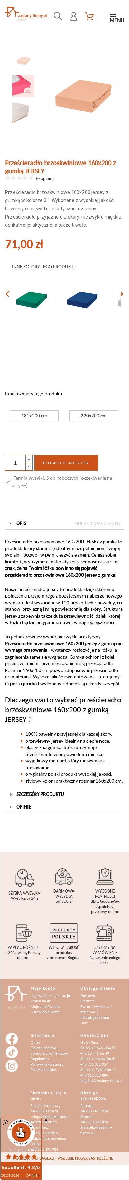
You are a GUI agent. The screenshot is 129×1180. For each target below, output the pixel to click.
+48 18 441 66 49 (94, 1053)
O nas (35, 1042)
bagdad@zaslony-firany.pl (101, 1080)
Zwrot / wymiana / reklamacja (96, 1009)
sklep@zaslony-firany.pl (50, 1116)
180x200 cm (34, 415)
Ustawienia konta (45, 1011)
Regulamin (40, 1058)
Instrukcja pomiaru (95, 1017)
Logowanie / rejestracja (50, 995)
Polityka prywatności (47, 1064)
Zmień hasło (41, 1000)
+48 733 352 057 (94, 1064)
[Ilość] (15, 463)
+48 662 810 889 (94, 1075)
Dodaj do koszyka (66, 462)
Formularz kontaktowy (49, 1053)
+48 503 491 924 (44, 1149)
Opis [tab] (65, 523)
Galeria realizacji (45, 1047)
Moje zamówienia (45, 1006)
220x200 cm (94, 415)
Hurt (84, 1022)
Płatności (87, 1000)
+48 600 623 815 (44, 1132)
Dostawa (87, 995)
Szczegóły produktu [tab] (36, 794)
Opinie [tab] (19, 806)
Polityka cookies (44, 1069)
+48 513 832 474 (44, 1110)
